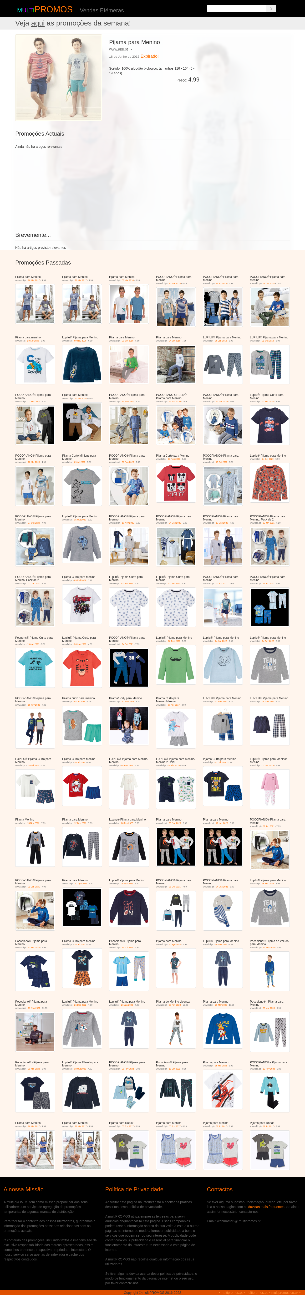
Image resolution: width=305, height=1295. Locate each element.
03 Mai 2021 (80, 580)
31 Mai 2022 (34, 947)
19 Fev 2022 (34, 705)
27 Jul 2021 (268, 583)
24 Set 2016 (175, 341)
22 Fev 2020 (222, 401)
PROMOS (54, 9)
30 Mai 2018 (128, 280)
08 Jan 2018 (221, 341)
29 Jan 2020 (175, 401)
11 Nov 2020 (222, 823)
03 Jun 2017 (128, 1126)
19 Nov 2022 (269, 947)
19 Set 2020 (222, 462)
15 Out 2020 (80, 520)
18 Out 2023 (80, 1069)
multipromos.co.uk (285, 1293)
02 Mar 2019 (34, 401)
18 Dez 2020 (222, 523)
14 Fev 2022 (268, 641)
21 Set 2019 (81, 398)
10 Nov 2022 (221, 944)
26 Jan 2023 (127, 1005)
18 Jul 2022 (80, 944)
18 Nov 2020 (128, 523)
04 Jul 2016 (80, 701)
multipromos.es (257, 1293)
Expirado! (150, 56)
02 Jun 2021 (222, 583)
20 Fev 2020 (127, 823)
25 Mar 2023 (269, 1008)
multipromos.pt (232, 1293)
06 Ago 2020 (174, 459)
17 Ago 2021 (81, 883)
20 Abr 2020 (33, 341)
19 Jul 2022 (127, 947)
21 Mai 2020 (268, 401)
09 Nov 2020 (80, 341)
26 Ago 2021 (80, 644)
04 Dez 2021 (222, 887)
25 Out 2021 (127, 883)
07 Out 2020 (34, 523)
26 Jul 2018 (80, 762)
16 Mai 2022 (268, 883)
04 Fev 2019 (127, 765)
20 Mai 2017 (34, 280)
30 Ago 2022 (175, 944)
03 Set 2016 (128, 341)
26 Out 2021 (175, 887)
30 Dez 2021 (174, 641)
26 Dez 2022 (80, 1005)
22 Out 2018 (268, 341)
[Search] (271, 8)
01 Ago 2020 (128, 462)
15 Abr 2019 (174, 765)
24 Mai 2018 (33, 765)
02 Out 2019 (269, 283)
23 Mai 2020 (34, 462)
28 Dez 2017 (268, 701)
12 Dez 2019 (80, 823)
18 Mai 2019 (175, 283)
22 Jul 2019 (220, 762)
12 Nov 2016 (128, 701)
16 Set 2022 (175, 1069)
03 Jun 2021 (127, 583)
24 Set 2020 (268, 459)
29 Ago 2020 (175, 823)
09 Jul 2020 (80, 462)
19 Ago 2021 (33, 644)
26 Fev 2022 (128, 1069)
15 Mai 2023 (221, 1066)
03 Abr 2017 (174, 705)
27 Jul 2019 (221, 283)
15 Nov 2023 (269, 1069)
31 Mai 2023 (34, 1069)
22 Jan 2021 (269, 523)
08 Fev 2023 (175, 1005)
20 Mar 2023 (221, 1005)
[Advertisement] (246, 67)
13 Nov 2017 (221, 701)
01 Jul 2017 (221, 1126)
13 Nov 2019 (128, 401)
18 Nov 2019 (33, 823)
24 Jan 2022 (221, 641)
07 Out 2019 (268, 765)
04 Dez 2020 (175, 523)
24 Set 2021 (128, 644)
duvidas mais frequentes (266, 1207)
